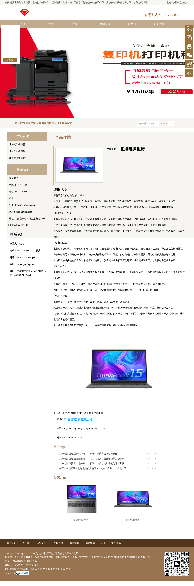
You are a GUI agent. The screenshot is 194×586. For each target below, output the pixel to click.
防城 (68, 569)
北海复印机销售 (95, 413)
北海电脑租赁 (64, 123)
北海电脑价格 (81, 520)
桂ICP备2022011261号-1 (26, 565)
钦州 (58, 569)
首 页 (23, 23)
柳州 (26, 569)
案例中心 (132, 23)
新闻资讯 (105, 23)
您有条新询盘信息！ (176, 2)
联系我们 (159, 23)
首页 (33, 123)
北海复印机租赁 (22, 2)
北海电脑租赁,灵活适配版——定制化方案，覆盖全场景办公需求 (91, 458)
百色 (37, 569)
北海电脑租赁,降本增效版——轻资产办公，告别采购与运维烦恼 (91, 463)
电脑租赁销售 (46, 123)
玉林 (52, 569)
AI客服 (10, 60)
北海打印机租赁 (71, 413)
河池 (32, 569)
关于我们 (50, 23)
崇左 (42, 569)
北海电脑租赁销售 (18, 158)
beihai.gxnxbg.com (25, 264)
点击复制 (40, 553)
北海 (63, 569)
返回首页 (11, 543)
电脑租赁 (72, 419)
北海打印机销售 (17, 151)
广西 (21, 569)
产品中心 (77, 23)
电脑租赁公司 (85, 419)
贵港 (47, 569)
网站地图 (90, 543)
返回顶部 (116, 543)
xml (103, 543)
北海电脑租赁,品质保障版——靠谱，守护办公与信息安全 (88, 453)
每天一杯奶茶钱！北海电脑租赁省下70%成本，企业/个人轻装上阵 (92, 468)
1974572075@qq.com (27, 257)
